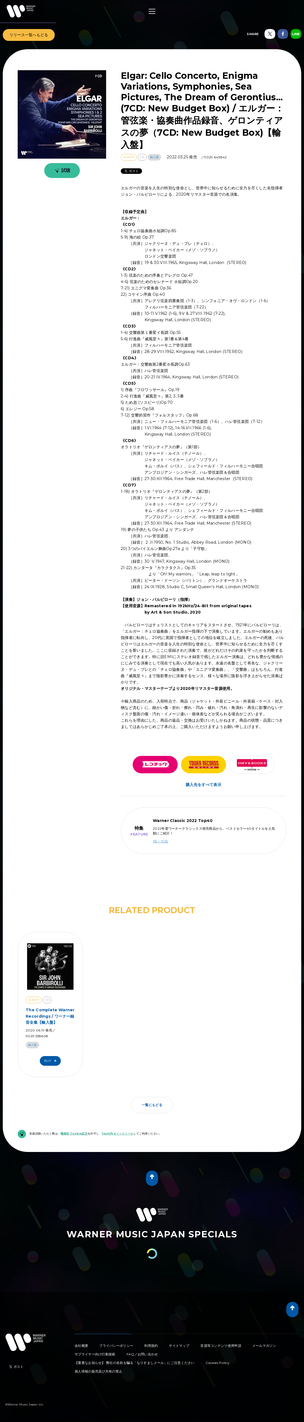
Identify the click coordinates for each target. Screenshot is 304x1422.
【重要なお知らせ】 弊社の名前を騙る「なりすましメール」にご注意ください (135, 1363)
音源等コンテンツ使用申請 (220, 1346)
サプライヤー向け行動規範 (95, 1354)
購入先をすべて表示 (203, 784)
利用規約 (151, 1346)
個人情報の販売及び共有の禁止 (98, 1371)
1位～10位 (160, 841)
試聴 (61, 170)
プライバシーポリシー (116, 1346)
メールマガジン (264, 1346)
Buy (51, 1061)
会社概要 (81, 1346)
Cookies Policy (217, 1363)
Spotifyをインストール (117, 1133)
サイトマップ (179, 1346)
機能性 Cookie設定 (74, 1133)
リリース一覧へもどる (28, 34)
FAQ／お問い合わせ (142, 1354)
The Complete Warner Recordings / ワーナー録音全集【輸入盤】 (50, 1016)
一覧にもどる (152, 1105)
